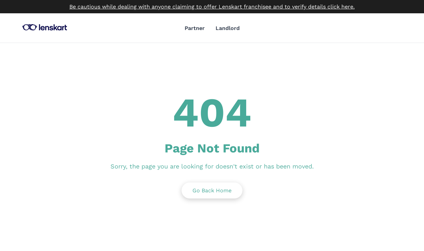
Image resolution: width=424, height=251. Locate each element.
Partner (195, 28)
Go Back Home (212, 190)
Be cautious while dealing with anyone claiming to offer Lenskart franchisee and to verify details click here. (212, 6)
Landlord (228, 28)
